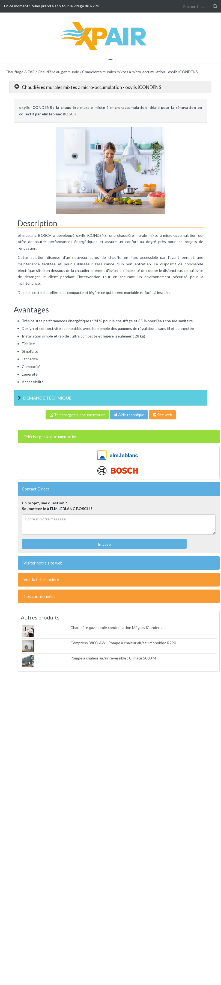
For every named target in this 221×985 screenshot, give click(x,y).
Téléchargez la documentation (77, 414)
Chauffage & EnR (20, 71)
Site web (162, 414)
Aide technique (129, 414)
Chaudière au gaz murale (58, 71)
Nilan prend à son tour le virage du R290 (65, 6)
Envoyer (104, 544)
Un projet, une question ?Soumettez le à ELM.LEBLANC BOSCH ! (57, 506)
